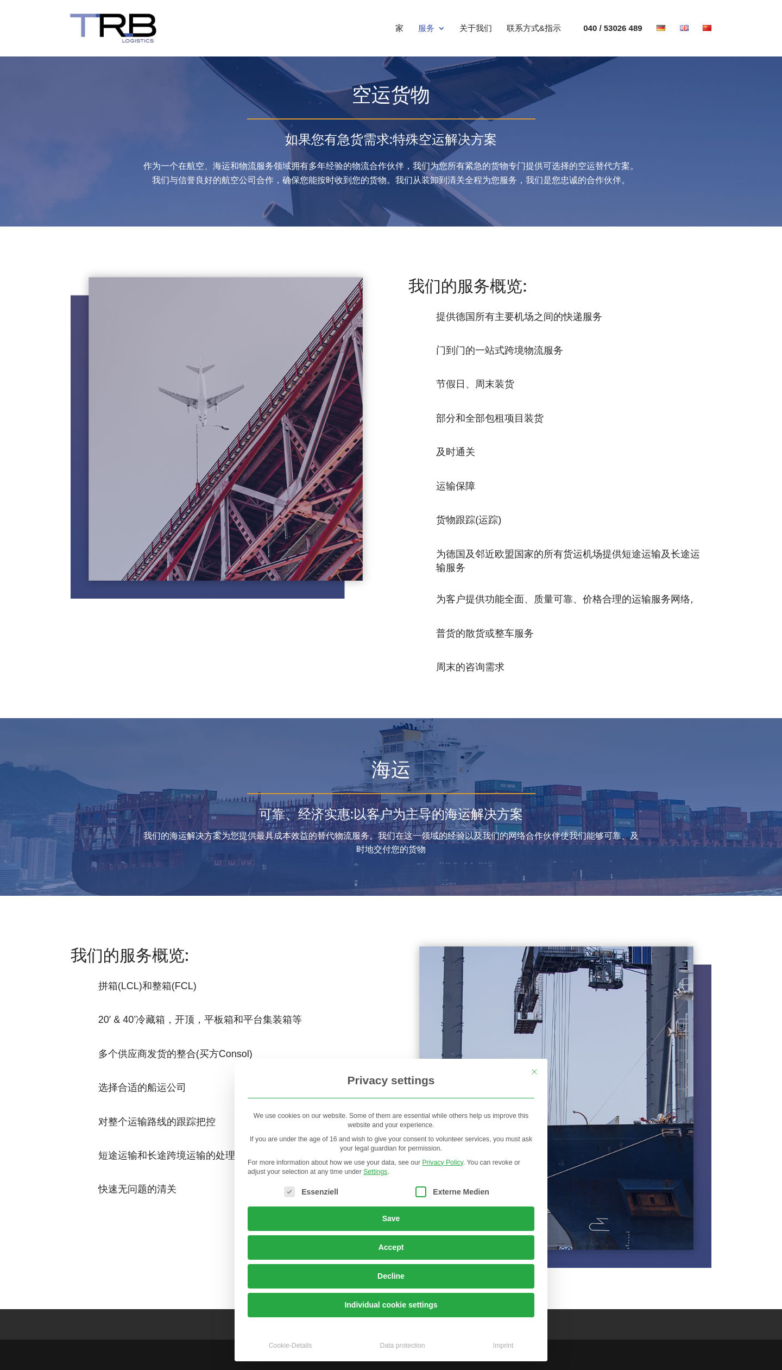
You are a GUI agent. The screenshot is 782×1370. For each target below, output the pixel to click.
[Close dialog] (534, 1071)
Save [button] (391, 1218)
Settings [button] (375, 1172)
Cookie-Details (290, 1345)
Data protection (402, 1345)
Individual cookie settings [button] (390, 1304)
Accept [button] (391, 1247)
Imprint (503, 1345)
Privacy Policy (442, 1162)
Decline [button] (391, 1276)
